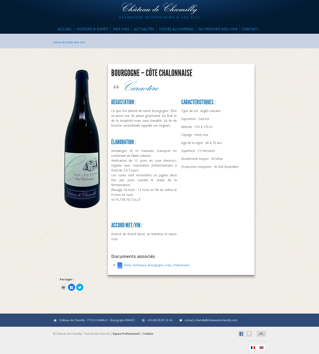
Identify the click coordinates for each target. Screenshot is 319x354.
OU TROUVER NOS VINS (217, 29)
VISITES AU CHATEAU (176, 29)
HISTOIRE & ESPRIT (92, 29)
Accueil (65, 29)
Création (147, 333)
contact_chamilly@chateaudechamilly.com (211, 320)
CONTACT (250, 29)
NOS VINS (121, 29)
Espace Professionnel (126, 333)
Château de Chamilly (159, 9)
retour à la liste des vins (70, 42)
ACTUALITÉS (144, 29)
